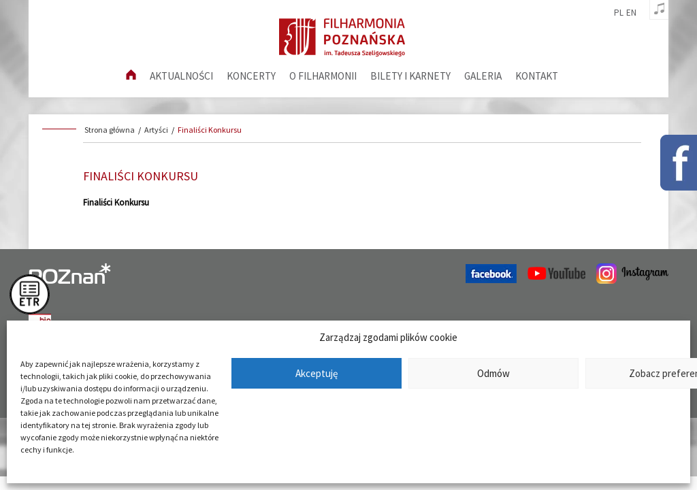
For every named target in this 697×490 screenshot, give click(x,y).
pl (618, 12)
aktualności (181, 75)
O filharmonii (323, 75)
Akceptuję (316, 373)
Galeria (483, 75)
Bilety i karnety (410, 75)
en (631, 12)
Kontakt (536, 75)
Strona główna (109, 130)
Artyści (156, 130)
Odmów (493, 373)
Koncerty (251, 75)
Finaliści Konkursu (210, 130)
